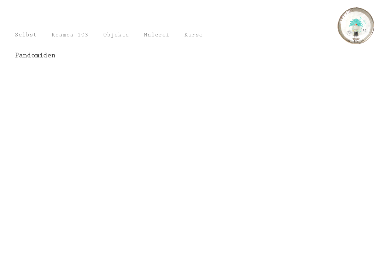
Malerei (157, 36)
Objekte (116, 36)
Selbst (26, 36)
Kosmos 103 (70, 36)
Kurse (193, 36)
